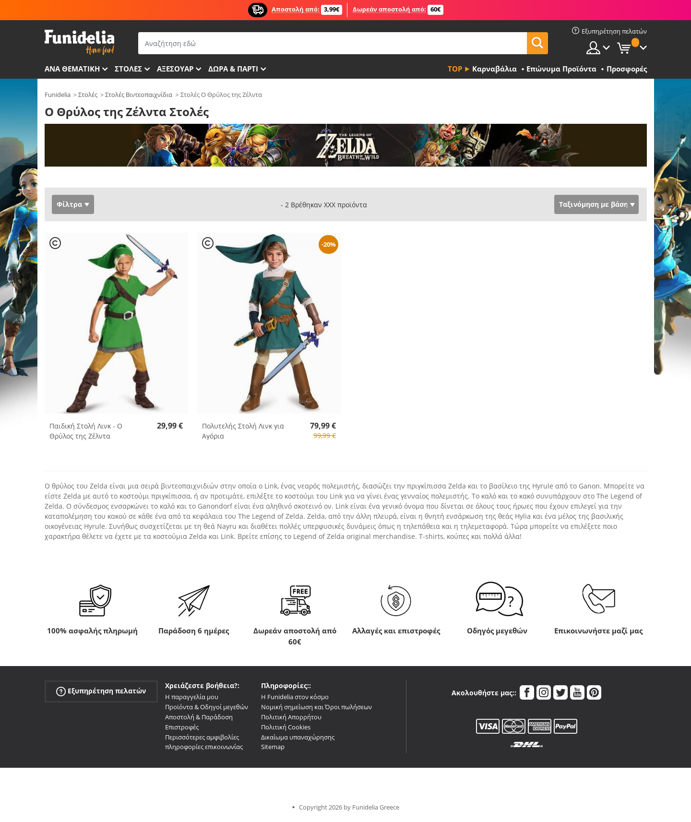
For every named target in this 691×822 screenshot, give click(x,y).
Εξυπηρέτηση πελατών (101, 691)
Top (455, 68)
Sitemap (273, 746)
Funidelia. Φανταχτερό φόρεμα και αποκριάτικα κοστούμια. (79, 42)
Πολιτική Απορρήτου (291, 717)
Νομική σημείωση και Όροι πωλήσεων (316, 707)
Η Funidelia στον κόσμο (295, 696)
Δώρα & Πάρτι (233, 68)
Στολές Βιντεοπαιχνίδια (138, 94)
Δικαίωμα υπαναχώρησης (297, 737)
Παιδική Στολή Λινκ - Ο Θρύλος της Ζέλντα (85, 431)
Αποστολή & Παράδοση (199, 717)
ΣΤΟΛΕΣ (128, 68)
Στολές (87, 94)
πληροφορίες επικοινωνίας (204, 746)
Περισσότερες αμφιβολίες (202, 737)
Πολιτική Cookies (285, 727)
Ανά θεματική (72, 68)
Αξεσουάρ (175, 68)
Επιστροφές (182, 727)
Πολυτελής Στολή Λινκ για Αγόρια (243, 431)
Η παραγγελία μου (191, 696)
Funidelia (58, 94)
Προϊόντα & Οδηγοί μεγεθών (206, 707)
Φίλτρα (69, 204)
